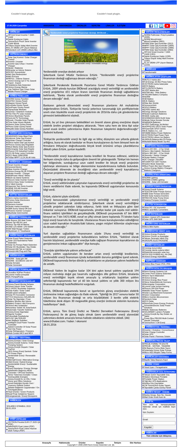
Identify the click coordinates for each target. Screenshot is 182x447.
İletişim (117, 443)
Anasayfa (46, 443)
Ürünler (82, 443)
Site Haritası (135, 443)
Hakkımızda (64, 443)
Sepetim (100, 443)
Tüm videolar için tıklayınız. (159, 436)
